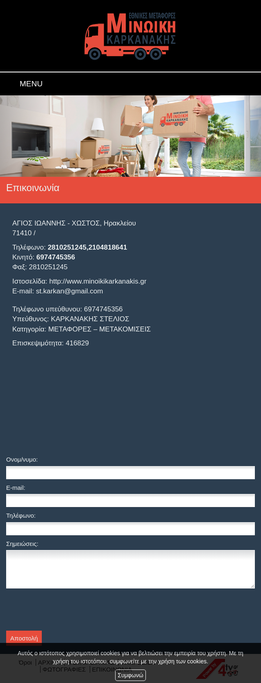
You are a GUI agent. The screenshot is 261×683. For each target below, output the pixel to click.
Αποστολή (24, 638)
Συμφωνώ (130, 675)
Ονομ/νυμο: (22, 459)
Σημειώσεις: (22, 543)
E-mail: (15, 487)
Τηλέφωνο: (21, 515)
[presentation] (68, 611)
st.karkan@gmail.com (69, 291)
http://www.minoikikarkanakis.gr (97, 281)
